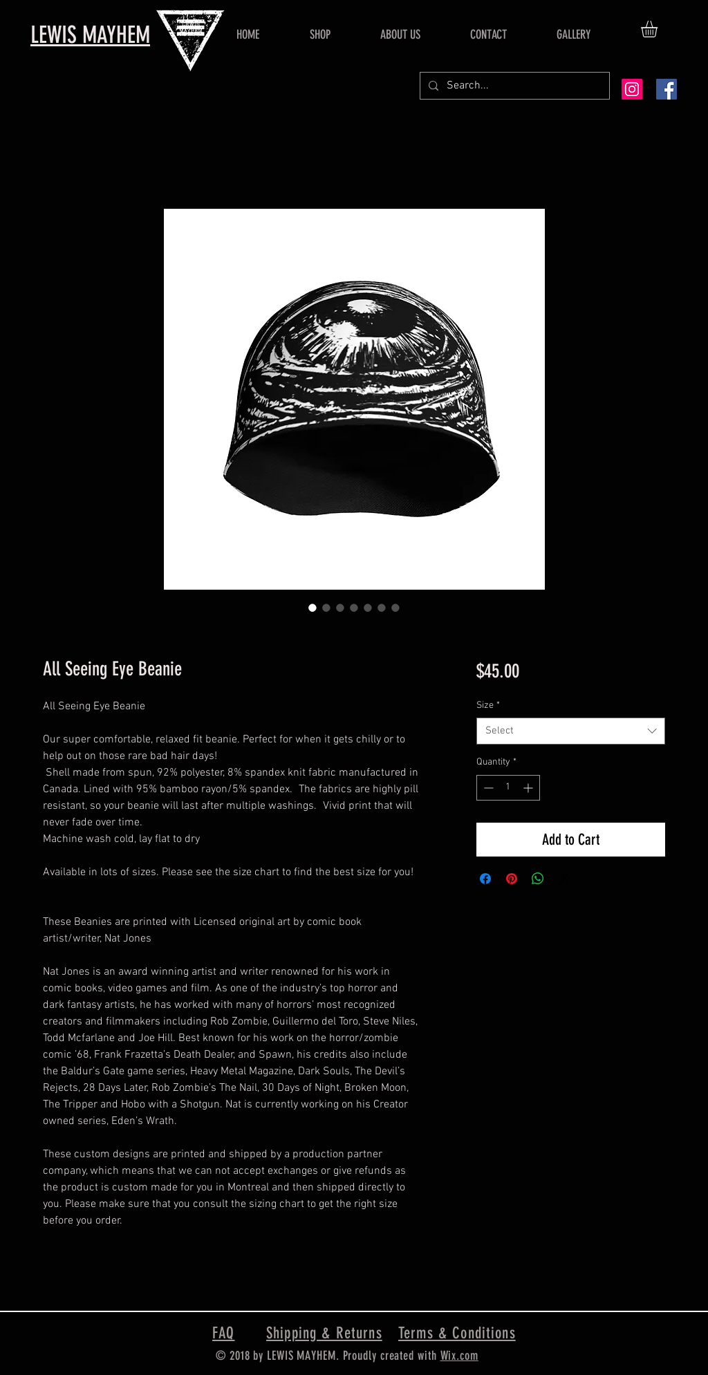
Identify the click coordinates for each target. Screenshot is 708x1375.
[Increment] (529, 788)
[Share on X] (564, 878)
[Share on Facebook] (485, 878)
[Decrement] (487, 788)
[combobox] (570, 731)
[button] (659, 29)
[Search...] (513, 86)
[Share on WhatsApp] (538, 878)
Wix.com (459, 1355)
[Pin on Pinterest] (511, 878)
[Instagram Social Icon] (632, 89)
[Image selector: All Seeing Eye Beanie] (312, 608)
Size (488, 705)
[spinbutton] (508, 788)
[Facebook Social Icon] (666, 89)
